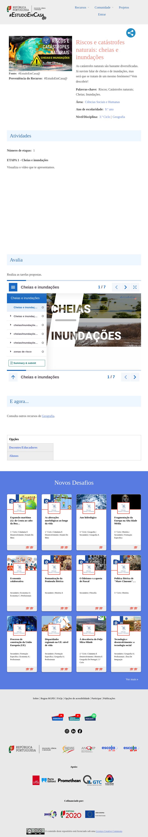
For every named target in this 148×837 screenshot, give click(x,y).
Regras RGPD (48, 698)
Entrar (102, 14)
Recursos (80, 7)
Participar (96, 698)
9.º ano (109, 109)
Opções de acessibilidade (77, 698)
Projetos (124, 7)
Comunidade (102, 7)
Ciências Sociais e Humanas (102, 102)
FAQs (60, 698)
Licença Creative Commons (109, 831)
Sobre (36, 698)
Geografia (119, 116)
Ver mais (131, 679)
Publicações (109, 698)
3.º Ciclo (104, 116)
